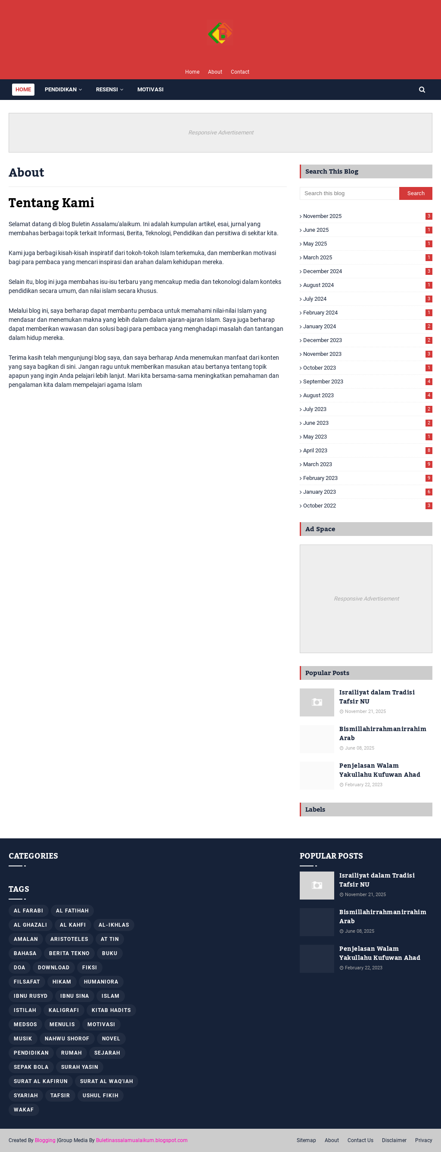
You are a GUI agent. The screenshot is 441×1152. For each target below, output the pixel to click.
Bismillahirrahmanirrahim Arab (382, 734)
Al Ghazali (30, 925)
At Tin (110, 939)
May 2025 (367, 243)
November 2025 (367, 216)
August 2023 (367, 395)
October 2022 (367, 505)
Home (192, 72)
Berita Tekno (69, 953)
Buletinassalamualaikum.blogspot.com (142, 1140)
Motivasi (101, 1024)
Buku (110, 953)
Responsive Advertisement (220, 132)
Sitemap (306, 1140)
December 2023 (367, 340)
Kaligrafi (64, 1010)
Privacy (423, 1140)
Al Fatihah (72, 911)
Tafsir (60, 1096)
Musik (23, 1039)
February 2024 (367, 312)
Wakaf (24, 1110)
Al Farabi (28, 911)
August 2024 (367, 285)
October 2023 (367, 367)
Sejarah (107, 1053)
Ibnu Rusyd (31, 996)
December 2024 (367, 271)
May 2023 (367, 436)
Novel (111, 1039)
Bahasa (25, 953)
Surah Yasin (79, 1067)
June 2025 (367, 230)
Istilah (25, 1010)
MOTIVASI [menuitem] (150, 89)
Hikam (62, 982)
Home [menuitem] (23, 89)
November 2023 (367, 354)
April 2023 (367, 450)
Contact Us (360, 1140)
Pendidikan (31, 1053)
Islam (111, 996)
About (215, 72)
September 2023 (367, 381)
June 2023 (367, 423)
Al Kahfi (73, 925)
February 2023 (367, 478)
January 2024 (367, 326)
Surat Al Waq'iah (106, 1081)
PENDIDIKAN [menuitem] (61, 89)
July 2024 (367, 299)
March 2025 (367, 257)
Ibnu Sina (74, 996)
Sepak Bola (31, 1067)
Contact (240, 72)
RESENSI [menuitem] (107, 89)
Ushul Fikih (100, 1096)
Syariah (26, 1096)
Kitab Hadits (111, 1010)
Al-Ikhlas (114, 925)
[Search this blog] (349, 193)
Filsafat (27, 982)
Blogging (45, 1140)
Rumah (71, 1053)
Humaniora (101, 982)
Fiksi (89, 968)
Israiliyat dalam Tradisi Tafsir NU (377, 697)
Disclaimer (394, 1140)
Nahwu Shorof (67, 1039)
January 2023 (367, 492)
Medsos (25, 1024)
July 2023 (367, 409)
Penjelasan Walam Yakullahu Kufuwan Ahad (379, 771)
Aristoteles (69, 939)
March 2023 (367, 464)
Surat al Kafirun (41, 1081)
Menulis (62, 1024)
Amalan (26, 939)
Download (54, 968)
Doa (19, 968)
